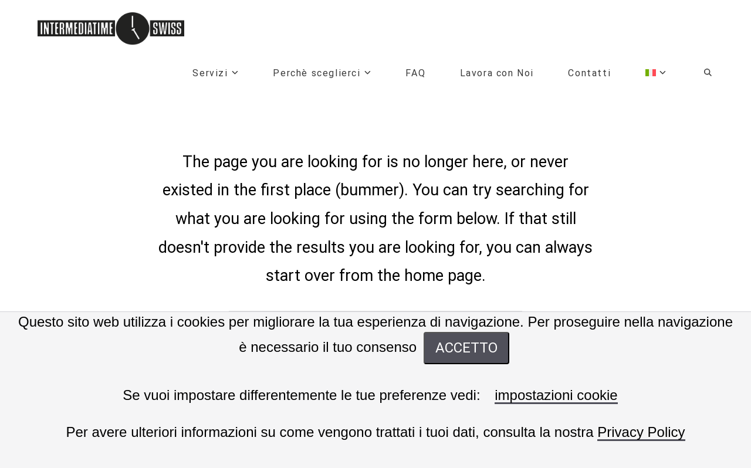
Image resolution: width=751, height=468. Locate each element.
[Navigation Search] (698, 74)
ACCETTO (466, 348)
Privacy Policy (641, 432)
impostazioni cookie (556, 395)
